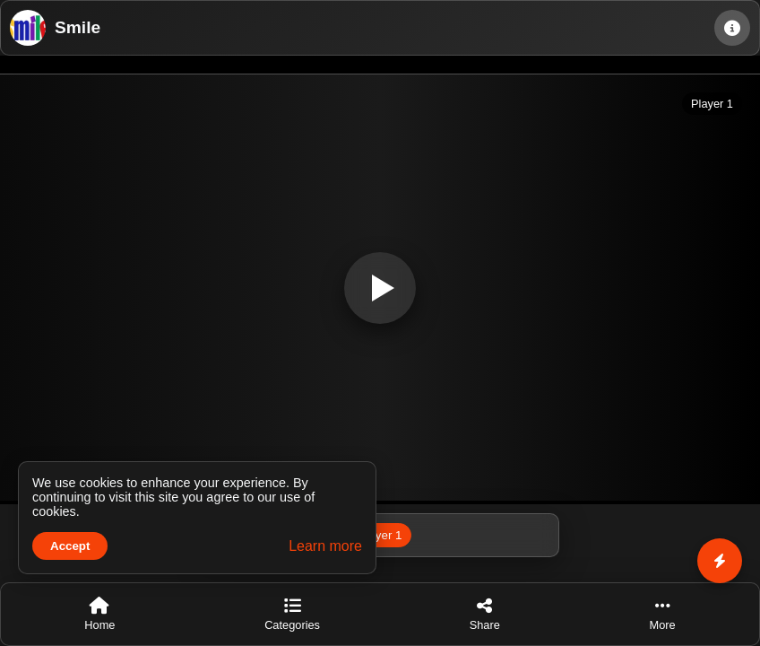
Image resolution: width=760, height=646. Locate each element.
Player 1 (380, 535)
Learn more (325, 546)
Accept (70, 546)
